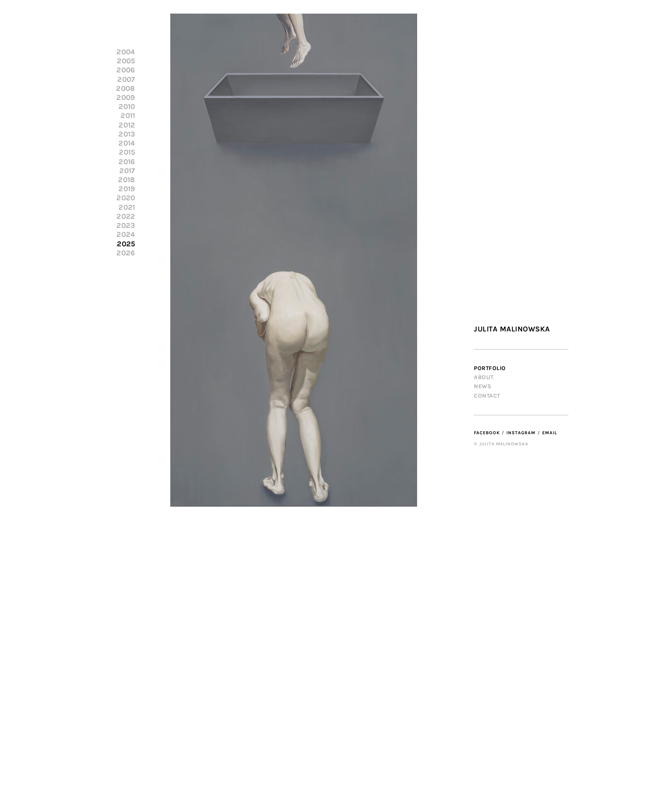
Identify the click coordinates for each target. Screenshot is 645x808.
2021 (126, 207)
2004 (125, 52)
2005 (126, 61)
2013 (126, 134)
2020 (125, 198)
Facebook (487, 432)
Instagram (521, 432)
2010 (126, 106)
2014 (126, 143)
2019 (126, 189)
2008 (125, 88)
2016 (126, 161)
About (484, 377)
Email (549, 432)
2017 (127, 171)
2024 (125, 234)
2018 (126, 180)
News (482, 386)
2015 (127, 152)
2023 (125, 225)
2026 (125, 253)
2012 (126, 125)
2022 (125, 216)
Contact (487, 395)
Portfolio (490, 368)
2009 (125, 97)
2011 (128, 115)
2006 (125, 70)
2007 (126, 79)
